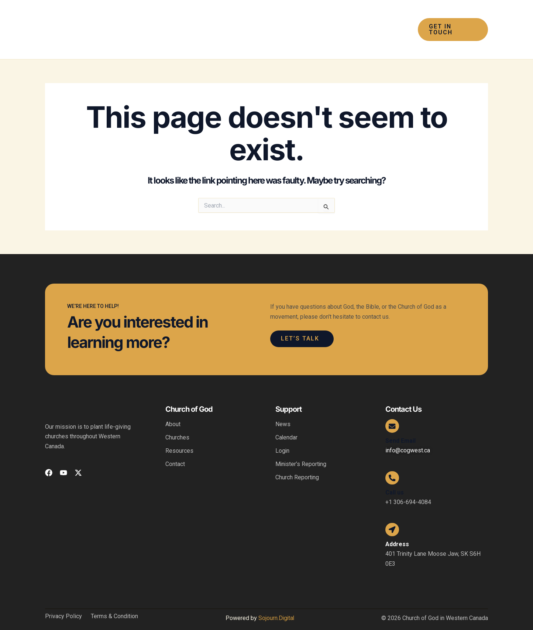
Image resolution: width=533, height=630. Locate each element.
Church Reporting (297, 463)
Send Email (400, 427)
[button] (218, 22)
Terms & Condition (114, 606)
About (172, 410)
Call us (394, 480)
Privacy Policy (63, 606)
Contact (175, 449)
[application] (226, 22)
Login (282, 436)
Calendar (286, 423)
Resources (179, 436)
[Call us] (392, 465)
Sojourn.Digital (276, 607)
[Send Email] (392, 412)
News (282, 410)
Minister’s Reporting (301, 449)
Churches (177, 423)
